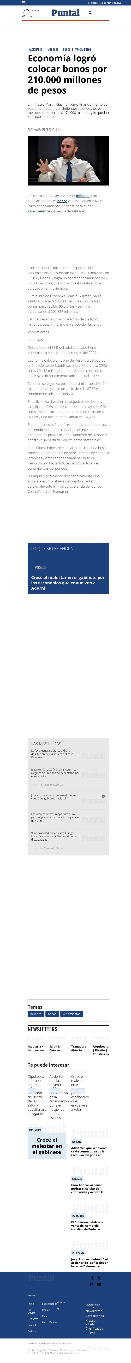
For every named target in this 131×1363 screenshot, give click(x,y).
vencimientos (39, 211)
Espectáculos (49, 1303)
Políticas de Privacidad (61, 1343)
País (44, 1316)
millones (83, 195)
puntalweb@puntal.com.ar (67, 1353)
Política (32, 1331)
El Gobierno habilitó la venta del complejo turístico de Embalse (87, 1225)
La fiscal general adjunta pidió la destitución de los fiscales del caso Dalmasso (52, 754)
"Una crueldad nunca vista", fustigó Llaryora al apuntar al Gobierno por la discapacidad (53, 836)
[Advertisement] (82, 237)
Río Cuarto (31, 1311)
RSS (92, 1333)
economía (54, 1091)
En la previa (78, 1253)
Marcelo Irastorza (53, 784)
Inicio (31, 1303)
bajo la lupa (78, 1091)
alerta (32, 1091)
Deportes (33, 1318)
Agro (59, 1308)
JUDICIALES (77, 1178)
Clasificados (94, 1328)
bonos (62, 201)
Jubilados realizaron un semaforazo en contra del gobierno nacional (54, 796)
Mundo (61, 1302)
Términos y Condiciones (38, 1343)
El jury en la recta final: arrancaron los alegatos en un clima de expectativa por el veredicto (55, 773)
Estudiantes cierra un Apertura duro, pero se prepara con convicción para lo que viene (55, 817)
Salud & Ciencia (54, 1048)
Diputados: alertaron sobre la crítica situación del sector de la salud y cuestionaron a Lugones (38, 1095)
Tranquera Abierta (78, 1048)
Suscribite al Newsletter (94, 1308)
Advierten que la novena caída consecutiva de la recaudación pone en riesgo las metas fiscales (88, 1153)
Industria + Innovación (36, 1048)
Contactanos (95, 1316)
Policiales (33, 1325)
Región (46, 1310)
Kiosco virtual (90, 1322)
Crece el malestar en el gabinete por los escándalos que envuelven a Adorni (68, 583)
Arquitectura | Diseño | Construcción (102, 1050)
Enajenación (78, 1216)
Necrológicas (49, 1322)
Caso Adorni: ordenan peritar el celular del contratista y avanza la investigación (87, 1190)
